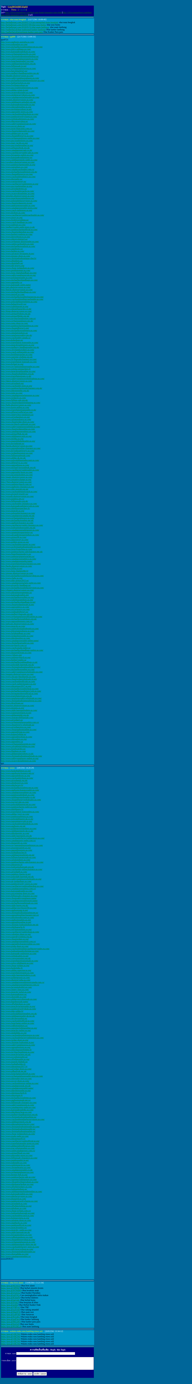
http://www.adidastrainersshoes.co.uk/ (17, 753)
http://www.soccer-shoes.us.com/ (15, 1081)
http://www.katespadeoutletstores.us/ (16, 157)
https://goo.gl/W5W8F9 (11, 1290)
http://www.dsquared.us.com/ (13, 1199)
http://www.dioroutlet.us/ (12, 179)
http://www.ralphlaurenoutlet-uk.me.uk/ (18, 1016)
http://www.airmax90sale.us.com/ (15, 1153)
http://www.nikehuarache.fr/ (13, 927)
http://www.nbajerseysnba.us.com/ (16, 980)
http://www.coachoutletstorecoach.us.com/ (19, 491)
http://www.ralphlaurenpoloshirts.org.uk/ (18, 64)
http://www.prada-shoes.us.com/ (15, 946)
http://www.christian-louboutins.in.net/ (17, 1042)
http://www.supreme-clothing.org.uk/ (17, 357)
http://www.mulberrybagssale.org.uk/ (17, 614)
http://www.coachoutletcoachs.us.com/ (17, 191)
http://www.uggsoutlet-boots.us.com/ (17, 472)
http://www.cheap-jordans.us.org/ (15, 965)
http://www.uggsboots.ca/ (12, 249)
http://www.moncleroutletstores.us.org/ (17, 345)
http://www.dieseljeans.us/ (12, 703)
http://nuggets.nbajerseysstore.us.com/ (17, 674)
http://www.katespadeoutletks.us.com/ (17, 1110)
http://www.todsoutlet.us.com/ (14, 1163)
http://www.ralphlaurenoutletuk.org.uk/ (18, 855)
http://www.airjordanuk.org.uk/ (14, 780)
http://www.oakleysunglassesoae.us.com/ (18, 124)
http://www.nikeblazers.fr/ (12, 809)
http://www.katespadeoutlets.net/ (15, 595)
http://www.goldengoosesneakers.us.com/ (19, 828)
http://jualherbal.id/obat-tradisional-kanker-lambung (23, 29)
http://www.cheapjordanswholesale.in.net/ (19, 679)
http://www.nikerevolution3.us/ (14, 239)
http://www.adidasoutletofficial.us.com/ (18, 1146)
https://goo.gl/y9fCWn (10, 1334)
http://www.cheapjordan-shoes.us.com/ (17, 422)
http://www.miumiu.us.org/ (12, 708)
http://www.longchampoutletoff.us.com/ (18, 1074)
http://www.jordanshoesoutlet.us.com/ (17, 636)
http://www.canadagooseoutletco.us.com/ (18, 559)
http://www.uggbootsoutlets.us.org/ (16, 920)
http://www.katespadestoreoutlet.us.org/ (18, 104)
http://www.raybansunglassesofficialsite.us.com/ (21, 616)
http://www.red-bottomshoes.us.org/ (16, 929)
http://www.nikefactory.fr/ (12, 785)
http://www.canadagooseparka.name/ (17, 561)
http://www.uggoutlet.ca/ (11, 282)
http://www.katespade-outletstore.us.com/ (19, 953)
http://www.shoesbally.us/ (12, 263)
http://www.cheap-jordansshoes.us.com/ (18, 1134)
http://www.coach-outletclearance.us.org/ (18, 684)
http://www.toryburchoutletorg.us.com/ (17, 1052)
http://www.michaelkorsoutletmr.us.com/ (18, 1098)
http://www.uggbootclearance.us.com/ (17, 523)
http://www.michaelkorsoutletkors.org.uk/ (19, 619)
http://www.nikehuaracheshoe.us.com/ (17, 1184)
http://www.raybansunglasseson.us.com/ (18, 1242)
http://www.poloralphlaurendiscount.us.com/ (20, 460)
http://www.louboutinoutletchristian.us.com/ (20, 951)
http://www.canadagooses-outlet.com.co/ (18, 840)
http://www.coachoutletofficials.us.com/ (18, 681)
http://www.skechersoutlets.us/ (14, 1018)
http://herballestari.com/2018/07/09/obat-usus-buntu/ (23, 25)
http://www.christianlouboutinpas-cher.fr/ (18, 258)
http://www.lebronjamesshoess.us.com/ (17, 631)
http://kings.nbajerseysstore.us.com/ (16, 311)
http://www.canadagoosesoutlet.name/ (17, 1088)
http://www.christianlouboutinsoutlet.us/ (18, 1129)
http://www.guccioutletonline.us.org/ (16, 186)
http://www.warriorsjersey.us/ (13, 181)
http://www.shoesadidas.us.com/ (15, 1254)
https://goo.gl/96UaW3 (11, 1322)
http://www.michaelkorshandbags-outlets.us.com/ (22, 650)
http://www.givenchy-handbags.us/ (16, 585)
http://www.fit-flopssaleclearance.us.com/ (19, 359)
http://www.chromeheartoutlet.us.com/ (17, 643)
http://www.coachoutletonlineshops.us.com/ (19, 114)
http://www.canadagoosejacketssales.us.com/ (20, 97)
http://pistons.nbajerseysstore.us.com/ (17, 573)
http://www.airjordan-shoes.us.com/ (16, 1069)
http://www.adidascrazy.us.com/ (14, 133)
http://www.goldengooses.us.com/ (15, 977)
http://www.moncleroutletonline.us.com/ (18, 371)
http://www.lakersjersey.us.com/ (14, 539)
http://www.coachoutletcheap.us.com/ (17, 778)
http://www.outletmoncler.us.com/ (15, 1165)
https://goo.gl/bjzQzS (10, 1324)
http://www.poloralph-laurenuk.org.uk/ (17, 664)
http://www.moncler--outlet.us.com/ (16, 1230)
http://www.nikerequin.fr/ (12, 1095)
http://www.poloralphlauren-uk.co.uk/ (17, 819)
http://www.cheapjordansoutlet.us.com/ (18, 131)
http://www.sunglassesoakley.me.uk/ (16, 335)
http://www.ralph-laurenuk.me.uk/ (15, 1232)
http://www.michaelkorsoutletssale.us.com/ (19, 903)
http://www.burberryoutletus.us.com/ (17, 234)
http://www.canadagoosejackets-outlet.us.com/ (21, 583)
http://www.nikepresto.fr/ (12, 864)
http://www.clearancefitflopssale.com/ (17, 717)
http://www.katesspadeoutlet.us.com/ (17, 891)
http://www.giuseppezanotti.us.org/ (16, 848)
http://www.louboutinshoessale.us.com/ (18, 1213)
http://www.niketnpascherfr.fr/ (14, 1093)
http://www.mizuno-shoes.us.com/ (15, 256)
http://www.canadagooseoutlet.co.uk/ (17, 1170)
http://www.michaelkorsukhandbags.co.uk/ (19, 662)
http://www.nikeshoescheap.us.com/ (16, 1112)
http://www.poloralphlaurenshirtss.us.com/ (19, 301)
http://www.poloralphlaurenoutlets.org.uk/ (19, 1013)
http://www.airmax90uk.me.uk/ (14, 434)
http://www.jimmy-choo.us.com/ (15, 989)
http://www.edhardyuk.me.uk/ (14, 1071)
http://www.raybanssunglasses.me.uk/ (17, 321)
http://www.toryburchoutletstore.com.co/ (18, 318)
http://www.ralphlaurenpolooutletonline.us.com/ (21, 1191)
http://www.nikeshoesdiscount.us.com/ (17, 917)
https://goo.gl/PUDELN (11, 1326)
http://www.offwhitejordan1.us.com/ (16, 1187)
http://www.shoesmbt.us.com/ (14, 997)
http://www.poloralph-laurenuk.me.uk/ (17, 876)
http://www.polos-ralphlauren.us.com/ (17, 963)
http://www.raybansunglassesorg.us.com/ (18, 68)
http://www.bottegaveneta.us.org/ (15, 1218)
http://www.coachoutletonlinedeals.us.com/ (19, 824)
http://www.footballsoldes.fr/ (13, 1064)
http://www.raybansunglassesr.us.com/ (17, 1172)
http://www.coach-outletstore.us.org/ (16, 210)
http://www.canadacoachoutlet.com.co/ (17, 169)
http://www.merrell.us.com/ (13, 294)
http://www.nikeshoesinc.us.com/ (15, 833)
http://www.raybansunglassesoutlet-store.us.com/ (22, 1076)
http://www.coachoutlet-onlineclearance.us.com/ (21, 869)
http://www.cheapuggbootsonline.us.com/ (19, 729)
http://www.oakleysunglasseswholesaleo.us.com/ (22, 672)
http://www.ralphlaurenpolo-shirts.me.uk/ (18, 1244)
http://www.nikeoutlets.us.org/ (14, 739)
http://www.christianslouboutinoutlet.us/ (18, 1251)
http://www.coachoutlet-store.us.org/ (16, 386)
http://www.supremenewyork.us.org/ (16, 821)
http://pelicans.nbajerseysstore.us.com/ (17, 624)
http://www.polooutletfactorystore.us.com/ (19, 201)
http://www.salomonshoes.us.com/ (15, 860)
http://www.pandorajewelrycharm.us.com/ (19, 116)
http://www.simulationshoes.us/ (14, 333)
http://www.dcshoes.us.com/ (13, 213)
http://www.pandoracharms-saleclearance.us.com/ (22, 862)
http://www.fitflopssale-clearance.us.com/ (19, 1102)
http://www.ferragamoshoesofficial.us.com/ (19, 693)
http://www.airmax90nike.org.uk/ (15, 316)
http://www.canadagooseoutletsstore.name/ (19, 900)
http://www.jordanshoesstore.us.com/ (17, 453)
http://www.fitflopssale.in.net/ (14, 66)
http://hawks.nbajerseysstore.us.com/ (17, 446)
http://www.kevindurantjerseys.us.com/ (18, 451)
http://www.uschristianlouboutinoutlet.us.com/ (21, 547)
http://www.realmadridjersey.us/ (14, 612)
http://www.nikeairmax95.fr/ (13, 1138)
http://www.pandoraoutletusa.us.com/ (17, 816)
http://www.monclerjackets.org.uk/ (16, 1054)
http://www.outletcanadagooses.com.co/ (18, 1150)
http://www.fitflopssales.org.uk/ (14, 501)
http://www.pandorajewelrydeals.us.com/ (18, 1009)
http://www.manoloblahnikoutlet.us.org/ (18, 441)
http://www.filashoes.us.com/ (13, 751)
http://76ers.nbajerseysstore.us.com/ (16, 482)
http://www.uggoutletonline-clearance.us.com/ (21, 448)
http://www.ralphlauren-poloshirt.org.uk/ (18, 102)
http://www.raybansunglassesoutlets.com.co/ (20, 722)
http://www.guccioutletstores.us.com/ (17, 140)
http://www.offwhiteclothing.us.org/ (16, 1206)
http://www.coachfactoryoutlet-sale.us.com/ (19, 152)
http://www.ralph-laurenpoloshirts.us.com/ (19, 710)
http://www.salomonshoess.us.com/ (16, 419)
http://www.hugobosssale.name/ (14, 1001)
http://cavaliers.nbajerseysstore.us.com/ (18, 162)
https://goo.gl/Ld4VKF (11, 1314)
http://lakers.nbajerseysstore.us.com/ (16, 381)
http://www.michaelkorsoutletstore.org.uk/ (19, 172)
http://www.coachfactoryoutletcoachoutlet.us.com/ (22, 215)
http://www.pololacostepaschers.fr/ (16, 369)
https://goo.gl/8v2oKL (10, 1317)
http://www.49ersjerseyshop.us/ (14, 121)
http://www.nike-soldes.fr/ (12, 1011)
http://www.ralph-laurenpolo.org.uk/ (16, 836)
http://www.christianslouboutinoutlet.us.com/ (20, 1126)
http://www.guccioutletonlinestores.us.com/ (19, 88)
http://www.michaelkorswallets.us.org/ (17, 597)
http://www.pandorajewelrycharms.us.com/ (19, 1201)
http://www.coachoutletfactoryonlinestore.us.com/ (22, 1037)
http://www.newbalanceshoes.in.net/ (16, 109)
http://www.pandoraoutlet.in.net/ (15, 1160)
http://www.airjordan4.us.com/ (14, 1203)
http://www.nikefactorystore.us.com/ (16, 1196)
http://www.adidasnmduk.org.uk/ (15, 715)
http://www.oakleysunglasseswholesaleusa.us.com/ (23, 378)
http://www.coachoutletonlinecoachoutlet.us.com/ (22, 299)
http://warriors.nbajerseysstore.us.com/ (17, 705)
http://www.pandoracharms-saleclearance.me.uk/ (22, 552)
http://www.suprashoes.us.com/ (14, 167)
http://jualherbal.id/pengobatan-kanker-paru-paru (22, 32)
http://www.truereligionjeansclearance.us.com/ (21, 564)
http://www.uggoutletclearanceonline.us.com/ (20, 944)
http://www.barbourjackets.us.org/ (15, 83)
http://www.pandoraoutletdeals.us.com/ (18, 795)
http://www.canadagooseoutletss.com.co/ (18, 888)
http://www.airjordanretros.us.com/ (16, 727)
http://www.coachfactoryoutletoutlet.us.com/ (20, 470)
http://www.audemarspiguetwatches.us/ (18, 556)
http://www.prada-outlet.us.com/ (15, 1136)
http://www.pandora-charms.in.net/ (16, 874)
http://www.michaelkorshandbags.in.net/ (18, 602)
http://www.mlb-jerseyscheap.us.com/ (17, 1249)
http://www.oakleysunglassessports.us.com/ (19, 59)
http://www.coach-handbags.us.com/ (16, 222)
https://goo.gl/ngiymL (10, 1300)
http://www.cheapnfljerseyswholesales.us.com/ (21, 800)
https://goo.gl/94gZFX (10, 1312)
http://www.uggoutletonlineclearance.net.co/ (20, 915)
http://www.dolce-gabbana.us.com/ (16, 49)
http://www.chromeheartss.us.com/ (16, 1167)
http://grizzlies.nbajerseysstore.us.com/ (17, 196)
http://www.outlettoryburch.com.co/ (16, 484)
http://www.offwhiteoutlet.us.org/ (15, 1059)
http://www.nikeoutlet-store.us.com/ (16, 1078)
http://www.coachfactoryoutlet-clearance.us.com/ (22, 525)
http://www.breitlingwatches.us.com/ (17, 354)
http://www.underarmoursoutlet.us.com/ (18, 205)
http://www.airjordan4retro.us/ (14, 189)
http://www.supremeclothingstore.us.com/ (19, 1179)
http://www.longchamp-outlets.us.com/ (17, 1023)
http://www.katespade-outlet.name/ (16, 285)
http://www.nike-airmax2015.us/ (15, 580)
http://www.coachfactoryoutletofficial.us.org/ (20, 1141)
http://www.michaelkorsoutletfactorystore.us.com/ (22, 588)
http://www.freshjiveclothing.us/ (15, 220)
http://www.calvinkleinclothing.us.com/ (18, 746)
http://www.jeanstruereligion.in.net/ (16, 713)
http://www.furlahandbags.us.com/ (16, 633)
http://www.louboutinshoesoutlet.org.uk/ (18, 527)
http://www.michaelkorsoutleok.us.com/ (18, 246)
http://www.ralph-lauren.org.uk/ (14, 905)
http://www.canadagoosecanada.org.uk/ (18, 515)
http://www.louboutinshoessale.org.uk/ (17, 867)
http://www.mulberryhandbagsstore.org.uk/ (19, 1114)
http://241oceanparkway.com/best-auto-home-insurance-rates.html (33, 12)
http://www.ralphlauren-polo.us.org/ (16, 436)
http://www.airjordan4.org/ (12, 383)
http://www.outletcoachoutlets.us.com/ (17, 244)
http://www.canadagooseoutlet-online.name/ (20, 640)
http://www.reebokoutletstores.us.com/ (17, 119)
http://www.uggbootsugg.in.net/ (14, 910)
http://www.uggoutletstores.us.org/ (16, 1047)
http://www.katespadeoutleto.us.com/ (17, 1194)
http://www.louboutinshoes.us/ (14, 1189)
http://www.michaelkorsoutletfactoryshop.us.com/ (22, 576)
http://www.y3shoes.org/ (11, 655)
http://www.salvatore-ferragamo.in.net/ (17, 253)
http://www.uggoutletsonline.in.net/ (16, 922)
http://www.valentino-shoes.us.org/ (16, 934)
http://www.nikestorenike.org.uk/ (15, 390)
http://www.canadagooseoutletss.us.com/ (18, 431)
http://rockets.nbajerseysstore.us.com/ (17, 100)
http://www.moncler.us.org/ (12, 511)
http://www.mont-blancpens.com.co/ (16, 128)
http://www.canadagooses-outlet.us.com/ (18, 1107)
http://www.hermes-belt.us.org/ (14, 1175)
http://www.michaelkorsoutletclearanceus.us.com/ (22, 297)
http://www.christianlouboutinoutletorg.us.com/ (21, 701)
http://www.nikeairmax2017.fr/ (14, 1066)
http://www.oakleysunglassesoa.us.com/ (18, 1045)
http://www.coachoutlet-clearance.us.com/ (19, 503)
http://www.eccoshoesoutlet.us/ (14, 1057)
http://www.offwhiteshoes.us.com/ (15, 1004)
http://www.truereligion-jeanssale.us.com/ (19, 362)
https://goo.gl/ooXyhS (10, 1310)
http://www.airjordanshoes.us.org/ (15, 417)
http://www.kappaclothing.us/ (13, 734)
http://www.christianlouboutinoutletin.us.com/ (20, 667)
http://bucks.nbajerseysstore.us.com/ (16, 566)
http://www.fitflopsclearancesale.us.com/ (18, 857)
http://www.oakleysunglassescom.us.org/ (18, 275)
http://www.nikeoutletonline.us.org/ (16, 107)
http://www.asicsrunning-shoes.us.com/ (18, 893)
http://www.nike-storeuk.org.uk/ (14, 489)
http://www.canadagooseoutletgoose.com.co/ (20, 985)
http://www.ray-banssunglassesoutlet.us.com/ (20, 366)
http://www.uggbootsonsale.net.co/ (16, 1100)
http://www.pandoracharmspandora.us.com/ (19, 326)
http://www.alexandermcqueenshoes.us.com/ (20, 535)
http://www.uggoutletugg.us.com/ (15, 732)
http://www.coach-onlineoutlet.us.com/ (17, 352)
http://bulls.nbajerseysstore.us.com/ (16, 405)
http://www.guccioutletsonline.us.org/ (17, 145)
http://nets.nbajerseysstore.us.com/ (16, 287)
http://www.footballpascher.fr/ (14, 852)
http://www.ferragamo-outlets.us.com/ (17, 155)
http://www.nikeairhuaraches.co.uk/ (16, 309)
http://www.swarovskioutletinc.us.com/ (18, 193)
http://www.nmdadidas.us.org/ (14, 1033)
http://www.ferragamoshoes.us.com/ (16, 1235)
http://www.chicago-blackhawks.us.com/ (18, 677)
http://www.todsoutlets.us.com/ (14, 44)
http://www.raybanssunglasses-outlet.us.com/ (20, 138)
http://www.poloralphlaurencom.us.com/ (18, 804)
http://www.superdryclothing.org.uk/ (16, 937)
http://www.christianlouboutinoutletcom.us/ (19, 912)
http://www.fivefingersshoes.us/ (14, 85)
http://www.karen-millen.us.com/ (15, 407)
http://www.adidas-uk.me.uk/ (13, 458)
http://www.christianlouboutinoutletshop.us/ (20, 56)
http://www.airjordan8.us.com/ (14, 872)
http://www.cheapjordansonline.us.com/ (18, 429)
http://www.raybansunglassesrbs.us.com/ (18, 54)
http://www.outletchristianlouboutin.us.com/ (20, 628)
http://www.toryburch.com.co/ (14, 645)
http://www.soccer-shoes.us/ (13, 126)
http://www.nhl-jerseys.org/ (13, 265)
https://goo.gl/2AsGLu (10, 1293)
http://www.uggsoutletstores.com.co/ (16, 621)
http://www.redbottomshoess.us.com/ (17, 1237)
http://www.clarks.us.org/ (12, 578)
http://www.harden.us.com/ (12, 251)
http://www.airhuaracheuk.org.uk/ (15, 148)
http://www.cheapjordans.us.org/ (15, 939)
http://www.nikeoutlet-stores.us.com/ (17, 1155)
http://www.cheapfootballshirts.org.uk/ (17, 374)
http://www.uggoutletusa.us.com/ (15, 465)
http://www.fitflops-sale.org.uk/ (14, 400)
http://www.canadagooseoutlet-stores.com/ (19, 208)
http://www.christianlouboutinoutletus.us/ (19, 1117)
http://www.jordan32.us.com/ (13, 398)
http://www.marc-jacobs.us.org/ (14, 143)
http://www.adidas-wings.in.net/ (14, 90)
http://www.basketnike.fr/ (12, 968)
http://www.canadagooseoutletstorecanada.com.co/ (22, 982)
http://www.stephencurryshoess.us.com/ (18, 95)
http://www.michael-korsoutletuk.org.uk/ (18, 467)
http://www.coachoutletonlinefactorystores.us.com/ (23, 1119)
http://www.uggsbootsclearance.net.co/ (17, 773)
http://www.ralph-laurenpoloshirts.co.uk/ (18, 975)
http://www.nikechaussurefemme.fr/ (16, 1050)
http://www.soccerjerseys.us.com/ (15, 609)
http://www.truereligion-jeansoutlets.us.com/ (20, 812)
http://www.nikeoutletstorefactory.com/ (18, 1124)
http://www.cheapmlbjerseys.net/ (15, 328)
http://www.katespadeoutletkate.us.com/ (18, 51)
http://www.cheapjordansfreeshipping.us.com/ (20, 402)
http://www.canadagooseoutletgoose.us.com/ (20, 530)
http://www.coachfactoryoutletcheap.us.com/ (20, 932)
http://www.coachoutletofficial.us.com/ (17, 1021)
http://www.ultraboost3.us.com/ (14, 783)
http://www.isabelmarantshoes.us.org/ (17, 600)
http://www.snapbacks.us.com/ (14, 1223)
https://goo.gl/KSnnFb (10, 1298)
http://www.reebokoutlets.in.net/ (15, 956)
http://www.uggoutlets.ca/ (12, 741)
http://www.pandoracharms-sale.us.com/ (18, 1177)
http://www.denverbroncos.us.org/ (15, 237)
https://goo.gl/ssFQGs (10, 1295)
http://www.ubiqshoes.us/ (12, 261)
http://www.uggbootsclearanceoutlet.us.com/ (20, 790)
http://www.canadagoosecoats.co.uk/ (16, 150)
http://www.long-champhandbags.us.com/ (19, 273)
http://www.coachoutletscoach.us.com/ (17, 1215)
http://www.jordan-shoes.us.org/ (14, 1040)
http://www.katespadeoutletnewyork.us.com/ (20, 506)
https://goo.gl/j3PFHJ (10, 1288)
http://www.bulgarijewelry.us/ (14, 304)
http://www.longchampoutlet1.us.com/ (17, 61)
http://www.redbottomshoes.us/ (14, 1025)
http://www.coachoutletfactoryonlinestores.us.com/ (23, 838)
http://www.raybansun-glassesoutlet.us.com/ (20, 241)
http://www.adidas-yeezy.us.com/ (15, 814)
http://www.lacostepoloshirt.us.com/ (16, 987)
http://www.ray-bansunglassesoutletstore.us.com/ (22, 845)
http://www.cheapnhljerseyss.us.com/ (17, 174)
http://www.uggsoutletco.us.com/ (15, 607)
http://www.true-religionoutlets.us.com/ (18, 1148)
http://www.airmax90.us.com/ (14, 537)
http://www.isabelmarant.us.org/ (14, 306)
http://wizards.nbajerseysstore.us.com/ (17, 496)
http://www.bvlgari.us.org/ (12, 364)
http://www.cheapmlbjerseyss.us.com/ (17, 136)
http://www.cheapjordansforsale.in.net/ (17, 604)
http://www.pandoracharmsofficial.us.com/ (19, 229)
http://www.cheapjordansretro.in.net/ (16, 203)
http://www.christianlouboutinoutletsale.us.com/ (21, 756)
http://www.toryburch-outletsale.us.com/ (18, 424)
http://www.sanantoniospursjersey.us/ (17, 532)
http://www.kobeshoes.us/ (12, 340)
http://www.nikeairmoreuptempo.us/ (16, 592)
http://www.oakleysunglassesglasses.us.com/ (20, 78)
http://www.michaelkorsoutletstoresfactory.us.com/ (23, 80)
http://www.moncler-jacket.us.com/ (16, 992)
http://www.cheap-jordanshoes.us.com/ (17, 268)
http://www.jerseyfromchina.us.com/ (16, 549)
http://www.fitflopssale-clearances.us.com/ (19, 1158)
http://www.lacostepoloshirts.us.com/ (17, 475)
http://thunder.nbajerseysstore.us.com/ (17, 76)
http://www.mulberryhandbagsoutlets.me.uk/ (20, 73)
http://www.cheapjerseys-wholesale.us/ (17, 725)
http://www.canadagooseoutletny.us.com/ (18, 792)
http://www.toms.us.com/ (12, 393)
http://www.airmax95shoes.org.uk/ (16, 314)
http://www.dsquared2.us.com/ (14, 843)
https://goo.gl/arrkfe (9, 1305)
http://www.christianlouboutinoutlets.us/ (18, 1131)
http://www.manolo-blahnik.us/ (14, 1062)
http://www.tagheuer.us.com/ (13, 225)
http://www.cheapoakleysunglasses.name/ (19, 898)
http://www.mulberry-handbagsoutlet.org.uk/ (20, 347)
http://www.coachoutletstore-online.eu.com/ (20, 1083)
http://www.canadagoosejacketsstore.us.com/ (20, 395)
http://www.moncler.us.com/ (13, 626)
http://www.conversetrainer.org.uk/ (16, 958)
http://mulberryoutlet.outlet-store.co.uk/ (18, 227)
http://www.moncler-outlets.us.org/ (16, 1030)
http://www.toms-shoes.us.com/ (14, 323)
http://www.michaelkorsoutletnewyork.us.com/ (21, 691)
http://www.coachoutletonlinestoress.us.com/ (20, 1035)
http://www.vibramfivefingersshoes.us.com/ (19, 1182)
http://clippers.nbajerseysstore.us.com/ (17, 590)
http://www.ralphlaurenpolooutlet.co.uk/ (18, 797)
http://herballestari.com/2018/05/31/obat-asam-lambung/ (25, 27)
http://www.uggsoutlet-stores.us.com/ (17, 112)
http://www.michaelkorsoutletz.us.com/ (18, 669)
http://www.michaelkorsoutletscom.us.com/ (19, 787)
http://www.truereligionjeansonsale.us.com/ (19, 961)
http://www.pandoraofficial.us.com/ (16, 1225)
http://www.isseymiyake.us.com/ (15, 802)
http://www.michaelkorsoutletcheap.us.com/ (20, 689)
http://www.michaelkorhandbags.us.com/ (18, 292)
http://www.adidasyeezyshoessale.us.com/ (19, 999)
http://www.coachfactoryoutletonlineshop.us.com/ (22, 886)
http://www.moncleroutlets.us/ (14, 1227)
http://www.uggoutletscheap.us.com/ (16, 737)
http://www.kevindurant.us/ (12, 443)
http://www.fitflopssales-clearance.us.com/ (19, 896)
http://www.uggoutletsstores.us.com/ (16, 850)
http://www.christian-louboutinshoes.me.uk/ (20, 925)
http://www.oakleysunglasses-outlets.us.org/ (20, 758)
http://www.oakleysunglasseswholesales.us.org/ (21, 879)
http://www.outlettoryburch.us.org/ (16, 657)
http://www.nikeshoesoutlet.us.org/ (16, 1090)
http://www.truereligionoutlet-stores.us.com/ (20, 1143)
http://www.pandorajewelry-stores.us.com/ (19, 884)
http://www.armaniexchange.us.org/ (16, 479)
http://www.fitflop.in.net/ (11, 568)
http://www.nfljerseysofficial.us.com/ (17, 412)
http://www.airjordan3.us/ (12, 720)
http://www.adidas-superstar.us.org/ (16, 970)
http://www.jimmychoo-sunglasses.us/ (17, 414)
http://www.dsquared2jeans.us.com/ (16, 652)
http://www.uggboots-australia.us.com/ (17, 42)
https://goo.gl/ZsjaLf (10, 1302)
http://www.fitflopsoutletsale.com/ (15, 455)
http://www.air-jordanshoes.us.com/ (16, 881)
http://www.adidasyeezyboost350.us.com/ (19, 908)
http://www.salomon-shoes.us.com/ (16, 1220)
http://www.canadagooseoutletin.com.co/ (18, 941)
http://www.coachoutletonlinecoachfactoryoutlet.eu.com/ (25, 949)
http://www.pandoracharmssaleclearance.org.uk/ (21, 388)
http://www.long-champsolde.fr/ (14, 571)
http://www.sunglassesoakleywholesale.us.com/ (21, 698)
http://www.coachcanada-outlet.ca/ (16, 648)
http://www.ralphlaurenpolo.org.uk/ (16, 1122)
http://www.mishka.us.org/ (12, 439)
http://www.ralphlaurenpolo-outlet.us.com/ (19, 160)
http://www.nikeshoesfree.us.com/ (15, 638)
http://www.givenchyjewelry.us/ (14, 494)
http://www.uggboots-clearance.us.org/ (17, 487)
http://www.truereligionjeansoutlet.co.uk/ (18, 410)
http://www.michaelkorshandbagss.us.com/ (19, 280)
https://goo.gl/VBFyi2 (10, 1307)
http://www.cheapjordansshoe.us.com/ (17, 232)
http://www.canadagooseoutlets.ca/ (16, 1256)
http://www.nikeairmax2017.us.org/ (16, 686)
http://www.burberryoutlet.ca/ (13, 660)
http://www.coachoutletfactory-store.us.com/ (20, 1247)
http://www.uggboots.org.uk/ (13, 826)
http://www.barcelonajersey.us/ (14, 71)
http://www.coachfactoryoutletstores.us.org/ (19, 184)
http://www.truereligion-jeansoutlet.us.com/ (19, 342)
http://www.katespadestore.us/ (14, 994)
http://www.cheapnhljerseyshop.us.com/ (18, 1239)
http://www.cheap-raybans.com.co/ (16, 1211)
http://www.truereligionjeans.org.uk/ (16, 696)
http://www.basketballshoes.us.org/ (16, 771)
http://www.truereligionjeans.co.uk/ (16, 376)
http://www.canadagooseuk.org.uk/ (16, 1086)
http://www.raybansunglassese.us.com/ (17, 518)
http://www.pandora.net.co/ (12, 499)
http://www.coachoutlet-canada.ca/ (16, 338)
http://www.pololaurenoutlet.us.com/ (16, 277)
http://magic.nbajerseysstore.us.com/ (16, 477)
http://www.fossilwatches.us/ (13, 749)
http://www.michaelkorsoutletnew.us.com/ (19, 330)
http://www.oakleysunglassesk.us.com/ (17, 1105)
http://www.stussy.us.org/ (12, 217)
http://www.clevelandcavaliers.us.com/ (17, 350)
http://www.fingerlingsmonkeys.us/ (16, 554)
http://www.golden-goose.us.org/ (15, 542)
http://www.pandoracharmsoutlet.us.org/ (18, 164)
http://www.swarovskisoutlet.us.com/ (17, 92)
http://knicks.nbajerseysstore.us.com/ (17, 289)
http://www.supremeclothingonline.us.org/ (19, 1028)
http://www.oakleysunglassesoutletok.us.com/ (20, 426)
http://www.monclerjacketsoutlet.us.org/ (18, 1006)
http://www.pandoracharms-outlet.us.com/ (19, 807)
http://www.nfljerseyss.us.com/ (14, 463)
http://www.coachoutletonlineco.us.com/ (18, 176)
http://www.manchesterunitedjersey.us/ (17, 198)
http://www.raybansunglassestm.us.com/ (18, 744)
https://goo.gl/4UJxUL (10, 1286)
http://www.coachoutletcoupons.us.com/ (18, 544)
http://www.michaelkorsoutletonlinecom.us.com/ (22, 47)
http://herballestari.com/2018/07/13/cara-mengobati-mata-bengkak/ (30, 22)
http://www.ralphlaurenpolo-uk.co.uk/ (17, 831)
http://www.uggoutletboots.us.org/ (15, 775)
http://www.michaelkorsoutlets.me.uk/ (17, 520)
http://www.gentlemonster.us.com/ (15, 270)
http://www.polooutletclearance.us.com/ (18, 513)
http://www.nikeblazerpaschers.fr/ (15, 508)
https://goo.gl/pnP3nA (10, 1319)
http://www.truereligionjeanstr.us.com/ (17, 973)
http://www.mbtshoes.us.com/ (14, 1208)
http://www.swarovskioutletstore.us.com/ (18, 761)
